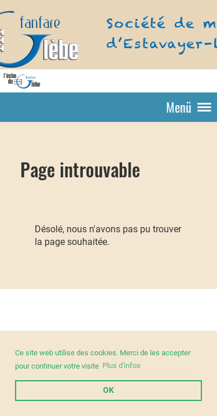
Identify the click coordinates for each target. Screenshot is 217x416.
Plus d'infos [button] (121, 365)
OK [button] (108, 390)
